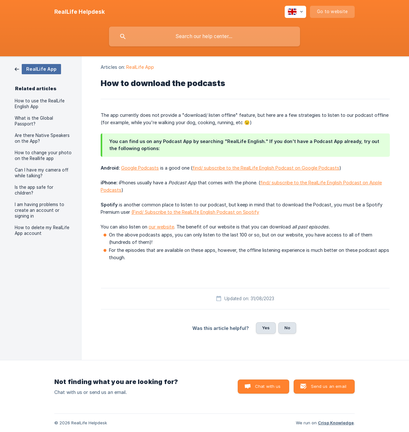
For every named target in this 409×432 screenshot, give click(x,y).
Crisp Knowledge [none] (336, 422)
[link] (38, 69)
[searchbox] (204, 36)
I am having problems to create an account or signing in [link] (39, 210)
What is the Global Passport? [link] (34, 121)
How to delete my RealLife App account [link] (42, 230)
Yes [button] (266, 327)
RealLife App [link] (140, 67)
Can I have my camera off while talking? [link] (41, 172)
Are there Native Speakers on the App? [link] (42, 138)
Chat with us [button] (268, 386)
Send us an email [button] (328, 386)
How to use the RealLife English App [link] (40, 103)
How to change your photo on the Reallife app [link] (43, 155)
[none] (79, 12)
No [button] (287, 327)
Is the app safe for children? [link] (34, 190)
